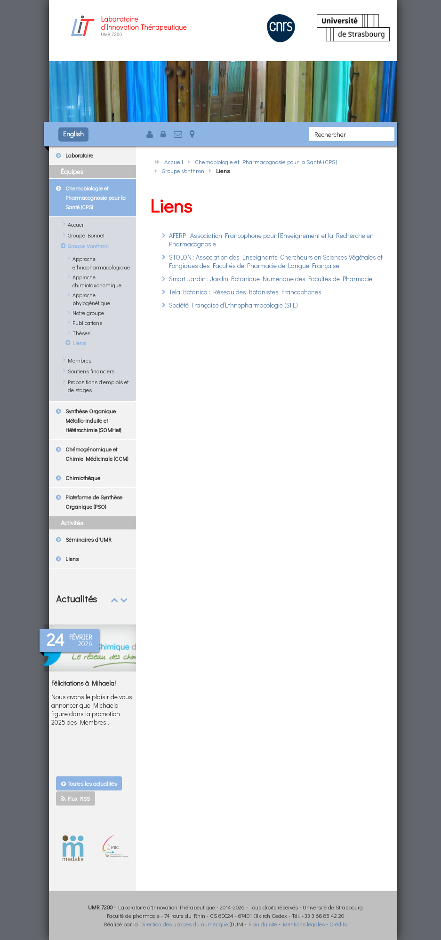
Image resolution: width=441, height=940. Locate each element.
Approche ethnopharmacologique (101, 262)
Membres (79, 360)
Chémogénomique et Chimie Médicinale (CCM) (96, 453)
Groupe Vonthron (183, 170)
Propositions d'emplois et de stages (98, 386)
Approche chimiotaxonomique (96, 281)
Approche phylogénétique (91, 299)
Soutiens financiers (91, 371)
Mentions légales (304, 924)
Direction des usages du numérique (184, 924)
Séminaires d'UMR (88, 539)
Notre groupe (88, 312)
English (73, 133)
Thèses (81, 333)
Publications (87, 322)
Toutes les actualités (89, 783)
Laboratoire (79, 155)
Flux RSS (75, 798)
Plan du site (263, 924)
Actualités (76, 598)
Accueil (173, 162)
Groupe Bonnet (86, 235)
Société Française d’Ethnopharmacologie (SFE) (233, 304)
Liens (79, 343)
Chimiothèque (82, 478)
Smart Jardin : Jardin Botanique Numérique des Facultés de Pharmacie (270, 278)
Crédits (338, 924)
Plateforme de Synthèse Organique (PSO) (93, 501)
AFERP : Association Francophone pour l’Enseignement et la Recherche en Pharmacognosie (271, 239)
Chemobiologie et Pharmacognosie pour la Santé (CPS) (266, 162)
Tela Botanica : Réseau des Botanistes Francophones (245, 291)
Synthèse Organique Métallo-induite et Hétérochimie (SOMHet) (93, 420)
